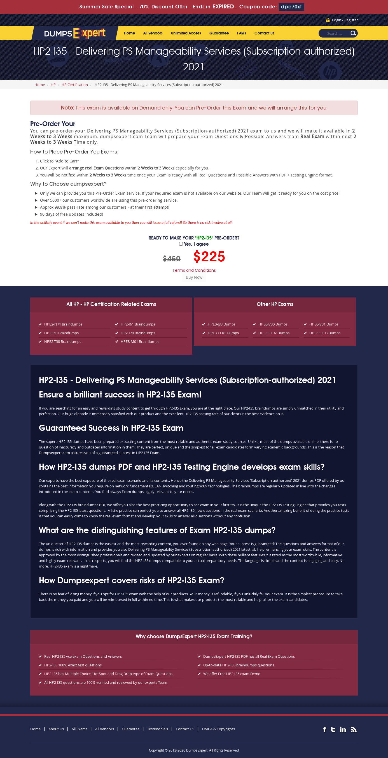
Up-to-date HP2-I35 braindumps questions (238, 665)
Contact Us (264, 33)
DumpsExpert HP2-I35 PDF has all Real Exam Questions (249, 656)
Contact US (185, 728)
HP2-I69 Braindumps (61, 332)
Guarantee (219, 33)
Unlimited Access (186, 33)
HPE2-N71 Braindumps (63, 324)
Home (129, 33)
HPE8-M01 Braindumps (140, 341)
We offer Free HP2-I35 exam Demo (231, 673)
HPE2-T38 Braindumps (62, 341)
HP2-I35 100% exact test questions (73, 665)
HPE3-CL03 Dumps (324, 332)
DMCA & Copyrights (218, 728)
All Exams (79, 728)
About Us (56, 728)
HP (53, 84)
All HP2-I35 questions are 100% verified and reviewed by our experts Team (105, 682)
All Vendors (153, 33)
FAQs (241, 33)
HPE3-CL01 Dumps (223, 332)
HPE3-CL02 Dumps (273, 332)
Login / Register (345, 19)
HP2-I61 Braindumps (138, 324)
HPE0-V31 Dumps (323, 324)
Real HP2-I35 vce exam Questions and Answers (83, 656)
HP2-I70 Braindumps (138, 332)
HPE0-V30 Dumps (273, 324)
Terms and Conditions (194, 270)
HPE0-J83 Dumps (221, 324)
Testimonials (157, 728)
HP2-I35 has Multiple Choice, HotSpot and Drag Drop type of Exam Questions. (108, 673)
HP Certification (75, 84)
